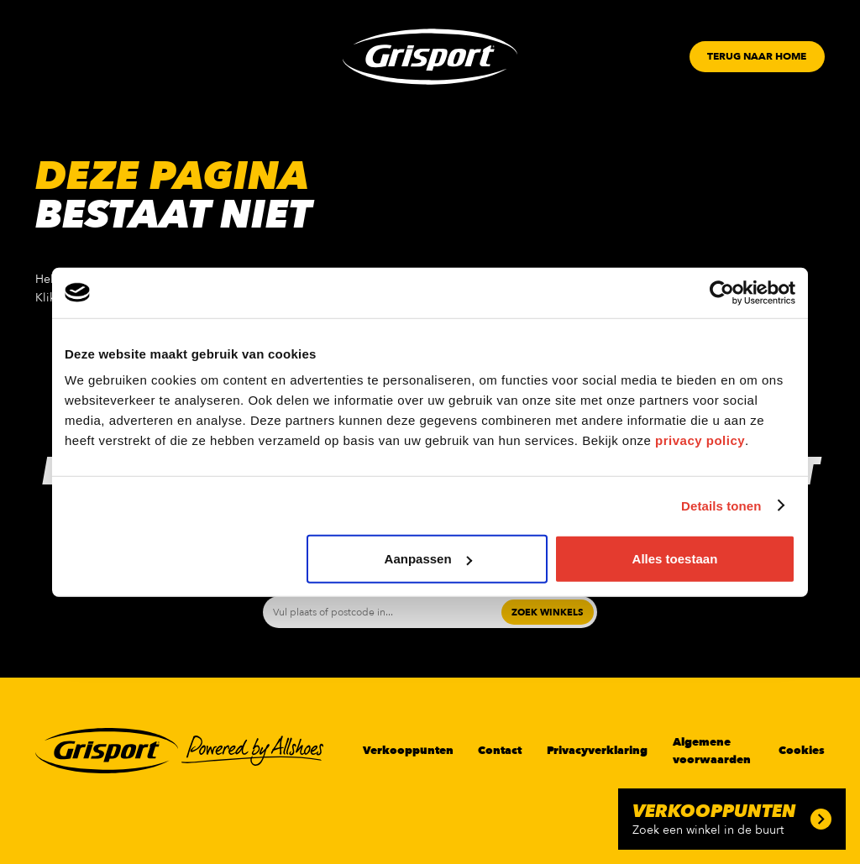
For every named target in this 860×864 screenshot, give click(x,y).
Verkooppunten (408, 750)
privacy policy (700, 440)
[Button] (757, 56)
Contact (500, 750)
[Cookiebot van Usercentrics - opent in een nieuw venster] (721, 292)
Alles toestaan (675, 559)
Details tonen (721, 505)
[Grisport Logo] (430, 56)
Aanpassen (428, 559)
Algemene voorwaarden (712, 751)
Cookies (802, 750)
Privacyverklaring (597, 750)
